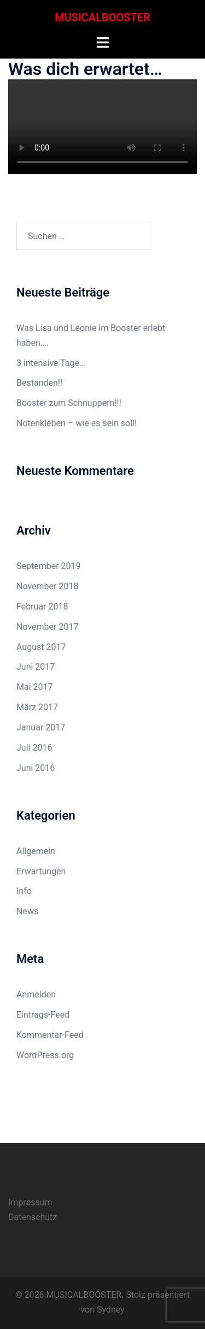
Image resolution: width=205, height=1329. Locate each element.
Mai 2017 (34, 687)
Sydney (111, 1309)
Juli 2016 (34, 747)
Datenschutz (32, 1217)
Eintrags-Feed (42, 1014)
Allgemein (35, 851)
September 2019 (48, 566)
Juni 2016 (35, 768)
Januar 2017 (40, 727)
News (27, 911)
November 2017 (47, 627)
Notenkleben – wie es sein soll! (76, 423)
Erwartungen (41, 871)
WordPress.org (45, 1055)
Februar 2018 (42, 606)
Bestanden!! (39, 383)
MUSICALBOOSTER (102, 17)
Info (24, 891)
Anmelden (36, 994)
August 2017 (41, 647)
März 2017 (37, 707)
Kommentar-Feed (50, 1035)
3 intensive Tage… (50, 363)
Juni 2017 (35, 666)
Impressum (30, 1202)
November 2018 (47, 586)
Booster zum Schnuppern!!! (68, 403)
